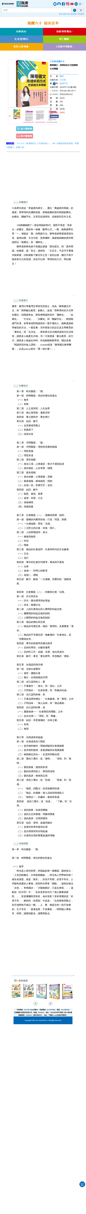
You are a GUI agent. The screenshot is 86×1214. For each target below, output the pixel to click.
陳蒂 (62, 76)
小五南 (53, 61)
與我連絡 (81, 14)
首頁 (60, 14)
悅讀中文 (60, 61)
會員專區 (73, 14)
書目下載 (66, 14)
